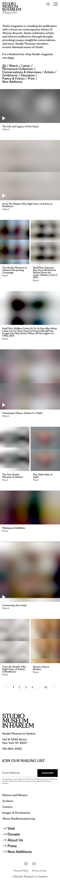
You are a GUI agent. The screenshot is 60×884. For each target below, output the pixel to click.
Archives (7, 801)
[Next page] (54, 687)
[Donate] (30, 834)
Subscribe (47, 773)
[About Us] (30, 840)
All (4, 66)
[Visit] (30, 829)
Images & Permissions (16, 812)
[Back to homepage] (11, 6)
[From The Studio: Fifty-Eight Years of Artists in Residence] (30, 175)
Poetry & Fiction (13, 78)
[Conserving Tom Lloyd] (30, 576)
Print (31, 78)
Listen (25, 66)
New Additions (12, 82)
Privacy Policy (21, 870)
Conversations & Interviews (21, 72)
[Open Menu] (55, 4)
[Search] (48, 4)
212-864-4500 (12, 748)
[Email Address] (18, 773)
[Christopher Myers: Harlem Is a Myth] (30, 383)
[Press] (30, 846)
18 (45, 687)
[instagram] (26, 863)
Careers (7, 806)
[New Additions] (30, 852)
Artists (49, 72)
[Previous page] (6, 687)
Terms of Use (39, 870)
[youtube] (34, 863)
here (11, 57)
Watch (13, 66)
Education (28, 75)
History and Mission (14, 795)
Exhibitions (10, 75)
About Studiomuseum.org (18, 818)
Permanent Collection (17, 69)
